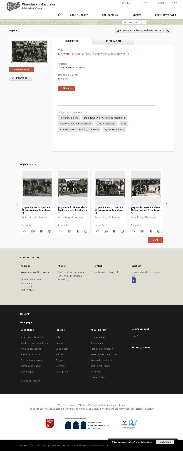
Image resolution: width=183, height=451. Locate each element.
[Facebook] (134, 280)
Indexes (136, 15)
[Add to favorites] (168, 30)
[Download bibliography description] (32, 231)
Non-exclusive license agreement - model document (102, 366)
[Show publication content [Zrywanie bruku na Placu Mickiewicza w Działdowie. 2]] (41, 231)
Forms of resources (31, 354)
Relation (60, 354)
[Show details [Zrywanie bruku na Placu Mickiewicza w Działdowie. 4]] (122, 231)
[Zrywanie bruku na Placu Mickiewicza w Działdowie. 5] (146, 210)
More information (144, 442)
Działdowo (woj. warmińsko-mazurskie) (104, 117)
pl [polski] (128, 3)
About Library (79, 15)
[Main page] (59, 15)
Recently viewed (165, 15)
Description (62, 371)
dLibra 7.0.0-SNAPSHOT (74, 445)
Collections (110, 15)
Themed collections (31, 348)
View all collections (30, 380)
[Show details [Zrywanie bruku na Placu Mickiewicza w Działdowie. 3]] (85, 231)
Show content (21, 69)
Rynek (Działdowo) (114, 129)
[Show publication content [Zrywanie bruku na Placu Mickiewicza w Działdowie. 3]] (77, 231)
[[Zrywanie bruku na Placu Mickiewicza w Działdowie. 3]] (73, 188)
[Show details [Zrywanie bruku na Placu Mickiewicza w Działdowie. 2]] (49, 231)
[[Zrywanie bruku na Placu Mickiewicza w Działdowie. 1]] (29, 51)
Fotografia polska (69, 117)
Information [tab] (113, 41)
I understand (165, 442)
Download (19, 78)
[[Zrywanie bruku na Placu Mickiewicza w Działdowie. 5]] (146, 188)
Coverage (61, 365)
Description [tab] (72, 41)
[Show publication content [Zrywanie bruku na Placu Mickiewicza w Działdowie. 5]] (150, 231)
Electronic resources (31, 360)
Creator (60, 343)
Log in (135, 335)
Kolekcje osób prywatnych (34, 343)
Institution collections (32, 337)
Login (174, 2)
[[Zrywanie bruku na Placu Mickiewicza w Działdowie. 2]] (37, 188)
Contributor (62, 348)
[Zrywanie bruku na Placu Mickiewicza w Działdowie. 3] (73, 210)
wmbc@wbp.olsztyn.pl (106, 272)
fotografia (63, 78)
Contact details (98, 337)
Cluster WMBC (98, 377)
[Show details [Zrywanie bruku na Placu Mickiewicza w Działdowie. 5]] (158, 231)
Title (58, 337)
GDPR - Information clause (104, 354)
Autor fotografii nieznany (71, 67)
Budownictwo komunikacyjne (75, 123)
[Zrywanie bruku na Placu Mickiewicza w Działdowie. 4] (110, 210)
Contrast (147, 2)
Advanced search (131, 22)
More (155, 239)
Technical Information (102, 348)
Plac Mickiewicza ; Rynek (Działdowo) (79, 129)
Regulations (97, 343)
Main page (26, 322)
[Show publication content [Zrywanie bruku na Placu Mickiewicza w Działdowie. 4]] (114, 231)
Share (161, 2)
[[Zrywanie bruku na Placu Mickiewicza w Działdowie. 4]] (110, 188)
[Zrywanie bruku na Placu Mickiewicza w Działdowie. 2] (37, 210)
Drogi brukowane (106, 123)
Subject (59, 360)
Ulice (124, 123)
